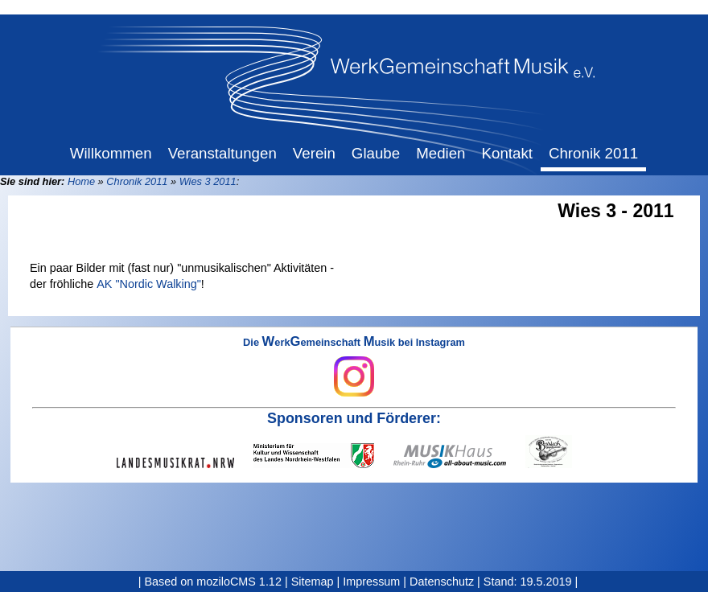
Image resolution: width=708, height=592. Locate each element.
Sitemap (312, 581)
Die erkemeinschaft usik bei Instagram (354, 367)
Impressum (371, 581)
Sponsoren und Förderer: (354, 418)
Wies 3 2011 (208, 181)
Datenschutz (442, 581)
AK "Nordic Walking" (149, 284)
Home (81, 181)
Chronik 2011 (136, 181)
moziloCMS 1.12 (239, 581)
